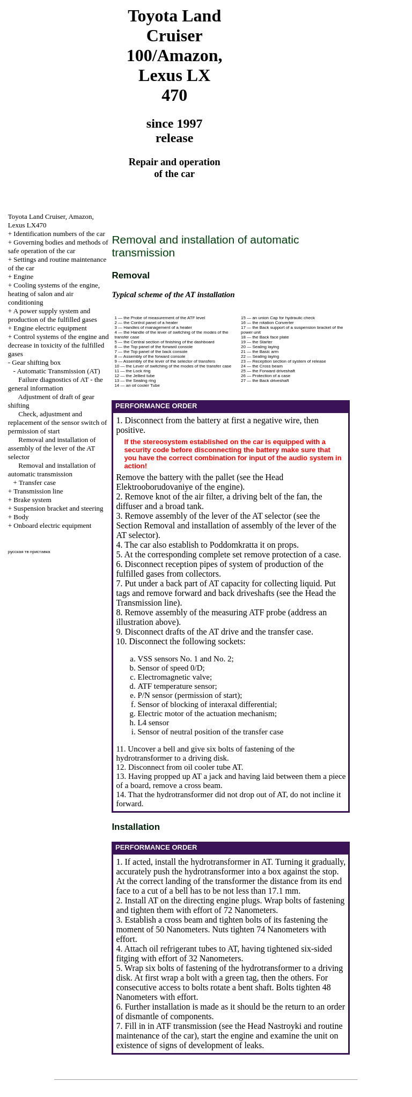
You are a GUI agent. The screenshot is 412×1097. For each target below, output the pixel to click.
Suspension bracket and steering (58, 508)
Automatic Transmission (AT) (58, 371)
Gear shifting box (36, 362)
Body (20, 517)
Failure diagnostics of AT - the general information (55, 384)
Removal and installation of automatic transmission (52, 469)
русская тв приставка (29, 551)
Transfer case (37, 482)
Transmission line (38, 491)
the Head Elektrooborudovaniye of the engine (199, 482)
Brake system (32, 500)
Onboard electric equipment (52, 525)
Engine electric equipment (49, 328)
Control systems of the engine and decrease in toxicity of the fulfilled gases (58, 345)
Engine (23, 277)
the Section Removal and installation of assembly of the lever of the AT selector (226, 525)
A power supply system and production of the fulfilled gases (52, 315)
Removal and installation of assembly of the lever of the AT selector (52, 448)
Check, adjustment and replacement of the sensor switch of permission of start (57, 422)
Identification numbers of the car (59, 234)
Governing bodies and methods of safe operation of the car (58, 246)
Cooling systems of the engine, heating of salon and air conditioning (54, 293)
